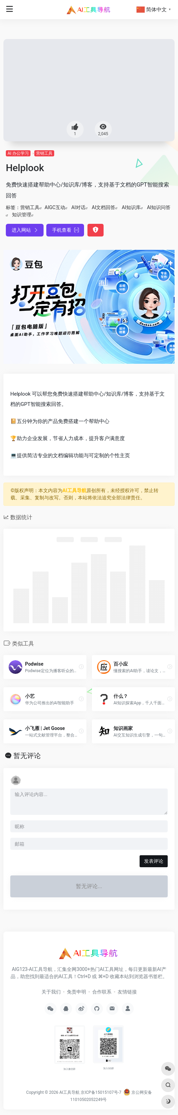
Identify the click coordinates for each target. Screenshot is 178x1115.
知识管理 (21, 214)
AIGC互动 (55, 207)
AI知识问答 (158, 207)
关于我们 (51, 992)
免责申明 (76, 992)
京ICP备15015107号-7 (101, 1092)
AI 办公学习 (18, 153)
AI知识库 (131, 207)
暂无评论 (27, 756)
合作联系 (101, 992)
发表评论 (153, 861)
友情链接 (127, 992)
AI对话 (78, 207)
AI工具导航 (74, 490)
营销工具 (44, 153)
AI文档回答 (104, 207)
